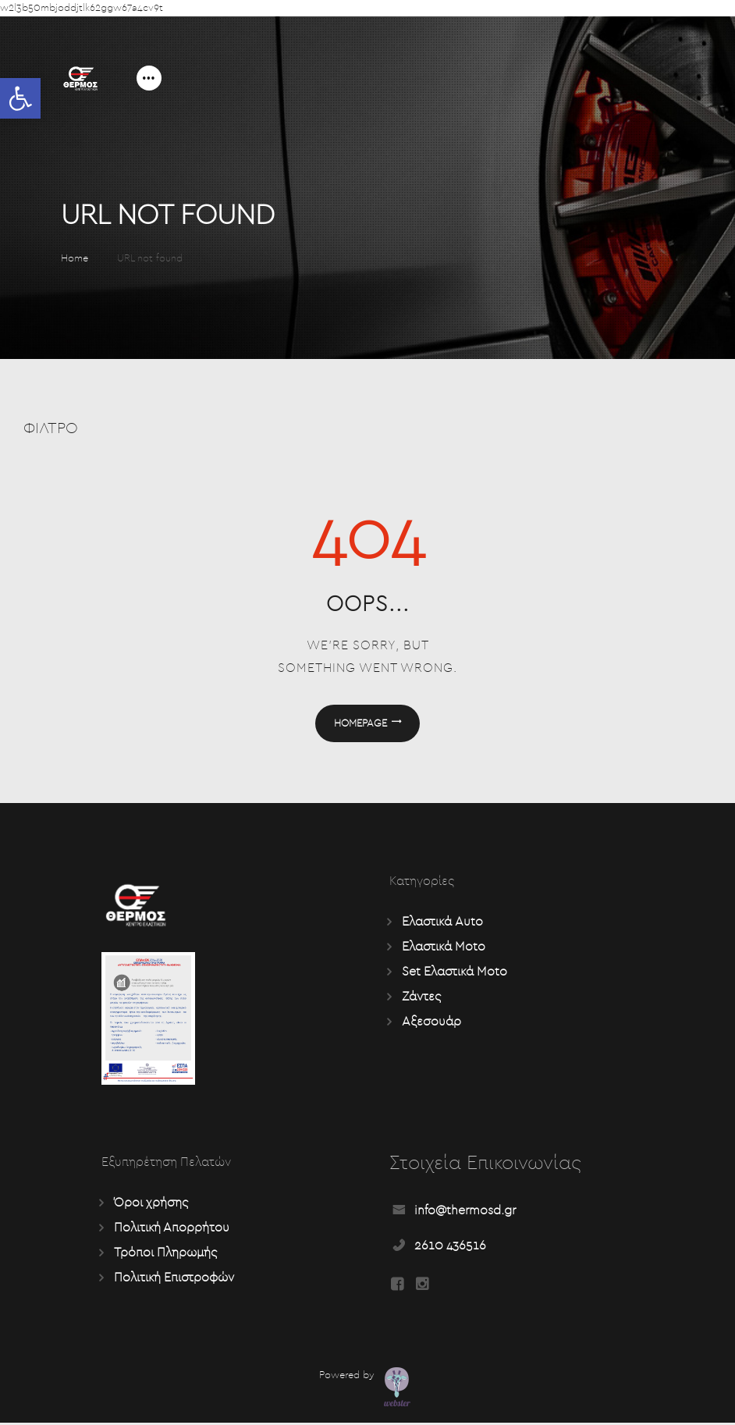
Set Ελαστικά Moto (454, 972)
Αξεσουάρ (431, 1022)
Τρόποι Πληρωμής (165, 1253)
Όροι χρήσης (151, 1203)
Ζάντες (421, 997)
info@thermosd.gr (465, 1211)
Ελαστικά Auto (442, 922)
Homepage (360, 723)
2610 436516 (450, 1246)
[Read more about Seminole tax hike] (396, 1286)
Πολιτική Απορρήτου (171, 1228)
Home (74, 258)
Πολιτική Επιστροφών (174, 1278)
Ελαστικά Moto (443, 947)
